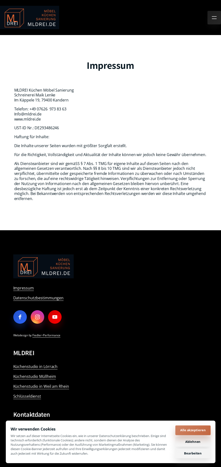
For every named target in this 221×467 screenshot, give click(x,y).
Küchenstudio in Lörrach (35, 366)
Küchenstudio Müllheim (34, 376)
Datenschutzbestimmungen (38, 298)
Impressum (23, 288)
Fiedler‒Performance (46, 335)
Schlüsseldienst (27, 396)
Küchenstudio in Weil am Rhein (41, 386)
